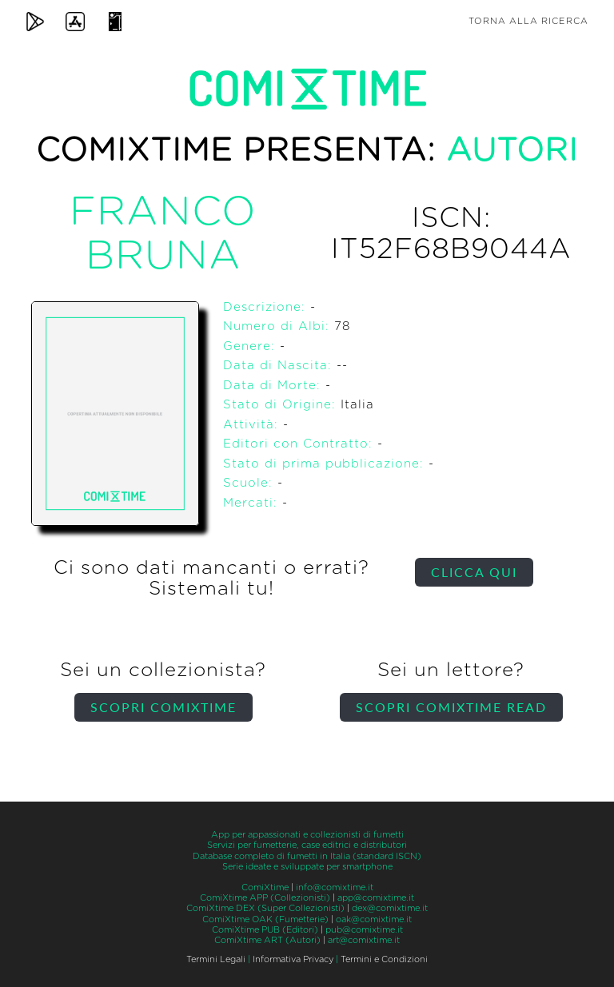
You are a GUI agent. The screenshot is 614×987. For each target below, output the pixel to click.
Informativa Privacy (293, 959)
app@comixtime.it (375, 897)
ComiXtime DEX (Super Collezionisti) (265, 908)
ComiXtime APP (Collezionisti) (265, 897)
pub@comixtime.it (364, 929)
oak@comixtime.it (374, 919)
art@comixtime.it (364, 940)
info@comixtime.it (334, 887)
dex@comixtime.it (390, 908)
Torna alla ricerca (528, 21)
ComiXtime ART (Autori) (267, 940)
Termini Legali (215, 959)
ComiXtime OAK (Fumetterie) (265, 919)
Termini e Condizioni (384, 959)
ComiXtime (265, 887)
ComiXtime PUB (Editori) (265, 929)
